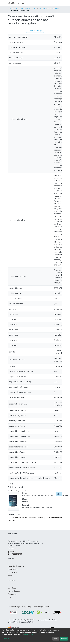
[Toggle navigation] (23, 3)
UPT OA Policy (13, 569)
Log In (16, 3)
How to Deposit (14, 591)
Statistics (11, 575)
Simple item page (35, 31)
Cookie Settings (14, 607)
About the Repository (16, 566)
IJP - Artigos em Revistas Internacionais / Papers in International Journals (49, 8)
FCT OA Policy (13, 572)
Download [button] (59, 494)
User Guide (12, 588)
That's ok (63, 639)
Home (10, 8)
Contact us (13, 552)
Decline (56, 639)
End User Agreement (41, 607)
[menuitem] (11, 3)
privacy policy (29, 634)
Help (9, 597)
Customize (5, 639)
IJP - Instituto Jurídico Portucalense (25, 8)
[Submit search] (9, 3)
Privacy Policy (26, 607)
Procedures (12, 594)
